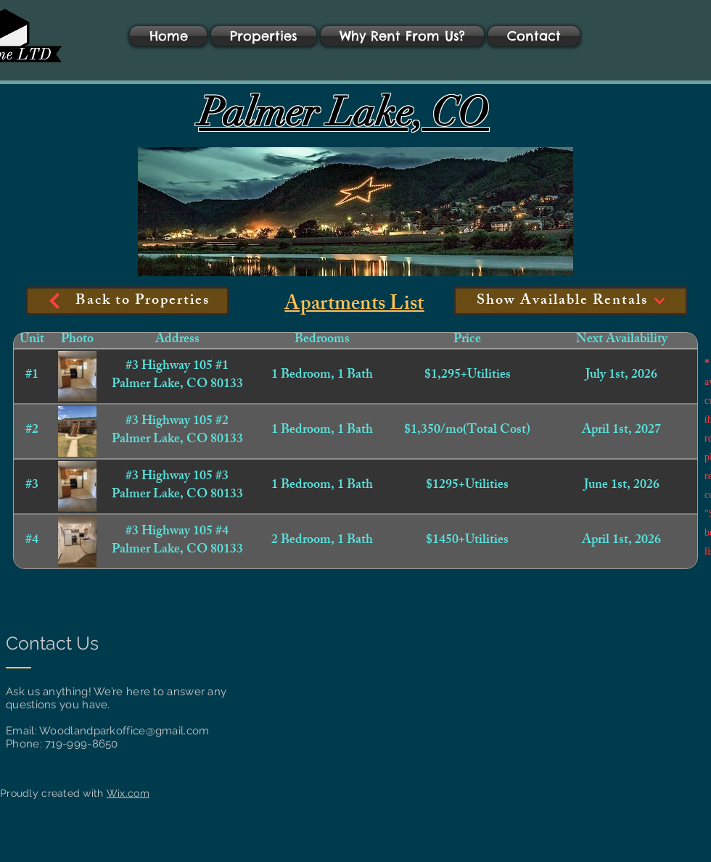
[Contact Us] (56, 643)
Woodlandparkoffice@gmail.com (124, 730)
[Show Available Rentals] (570, 300)
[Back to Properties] (127, 300)
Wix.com (128, 793)
